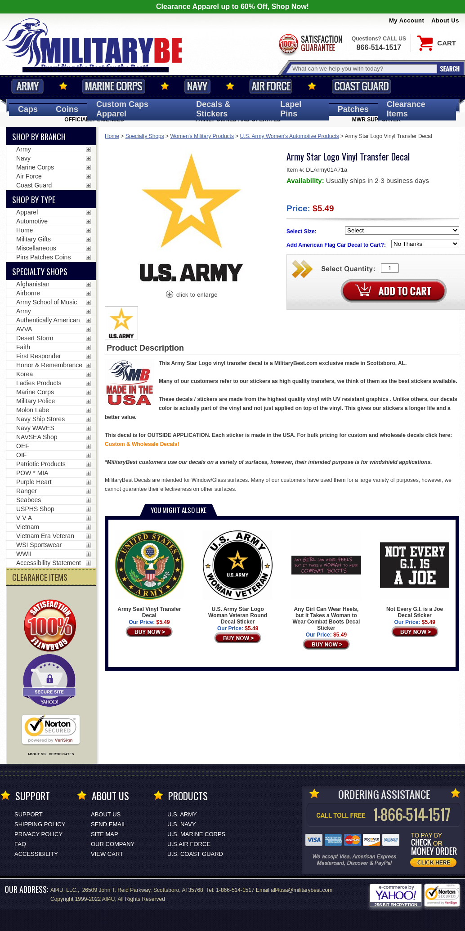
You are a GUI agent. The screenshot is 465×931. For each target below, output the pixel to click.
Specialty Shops (144, 136)
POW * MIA (32, 473)
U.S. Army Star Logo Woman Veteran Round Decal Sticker (237, 577)
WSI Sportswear (39, 544)
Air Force (270, 86)
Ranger (26, 490)
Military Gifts (33, 239)
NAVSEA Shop (37, 437)
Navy (197, 86)
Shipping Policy (39, 824)
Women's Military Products (201, 136)
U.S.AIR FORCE (188, 844)
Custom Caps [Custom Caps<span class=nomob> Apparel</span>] (122, 109)
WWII (23, 553)
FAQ (20, 844)
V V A (24, 517)
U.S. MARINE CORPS (196, 834)
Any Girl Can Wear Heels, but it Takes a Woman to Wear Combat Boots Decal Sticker (326, 580)
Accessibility (36, 854)
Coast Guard (361, 86)
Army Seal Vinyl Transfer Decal (149, 574)
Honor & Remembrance (49, 365)
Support (28, 814)
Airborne (28, 293)
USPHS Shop (35, 508)
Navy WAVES (35, 428)
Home (112, 136)
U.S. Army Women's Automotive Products (289, 136)
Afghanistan (32, 284)
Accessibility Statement (48, 562)
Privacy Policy (38, 834)
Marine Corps (113, 86)
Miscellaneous (36, 248)
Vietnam (27, 526)
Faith (23, 347)
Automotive (32, 221)
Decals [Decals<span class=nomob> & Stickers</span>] (213, 109)
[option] (121, 322)
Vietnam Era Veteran (45, 535)
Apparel (27, 212)
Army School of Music (46, 302)
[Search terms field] (363, 68)
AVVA (24, 329)
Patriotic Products (41, 464)
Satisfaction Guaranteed (310, 43)
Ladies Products (38, 383)
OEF (22, 446)
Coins (67, 109)
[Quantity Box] (390, 268)
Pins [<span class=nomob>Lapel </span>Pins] (290, 109)
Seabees (28, 499)
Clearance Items (406, 109)
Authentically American (48, 320)
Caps (28, 109)
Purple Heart (34, 482)
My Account (406, 20)
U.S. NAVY (181, 824)
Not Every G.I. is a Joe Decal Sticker (414, 574)
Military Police (35, 401)
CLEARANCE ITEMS (39, 577)
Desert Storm (34, 338)
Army (27, 86)
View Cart (107, 854)
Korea (24, 374)
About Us (445, 20)
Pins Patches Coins (43, 257)
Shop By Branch (39, 137)
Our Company (112, 844)
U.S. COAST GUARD (195, 854)
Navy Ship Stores (40, 419)
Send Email (108, 824)
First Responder (38, 356)
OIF (21, 455)
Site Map (104, 834)
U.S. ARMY (182, 814)
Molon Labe (32, 410)
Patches (353, 109)
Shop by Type (33, 199)
